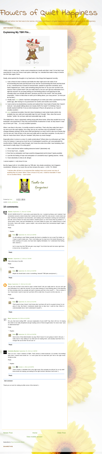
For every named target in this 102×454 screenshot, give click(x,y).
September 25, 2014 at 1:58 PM (28, 351)
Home (34, 433)
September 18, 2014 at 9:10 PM (20, 318)
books (9, 202)
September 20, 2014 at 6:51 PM (27, 301)
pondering (15, 202)
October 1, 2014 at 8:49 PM (26, 367)
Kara (14, 234)
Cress (17, 99)
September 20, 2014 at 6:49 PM (27, 234)
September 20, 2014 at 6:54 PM (27, 334)
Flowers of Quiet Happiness (49, 13)
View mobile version (34, 437)
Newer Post (8, 433)
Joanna (10, 211)
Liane (9, 112)
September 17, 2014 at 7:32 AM (22, 211)
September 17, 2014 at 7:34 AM (22, 258)
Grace (10, 284)
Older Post (61, 433)
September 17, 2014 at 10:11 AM (21, 284)
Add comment (8, 381)
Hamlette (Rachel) (13, 351)
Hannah (10, 258)
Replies (12, 231)
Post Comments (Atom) (17, 442)
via (34, 67)
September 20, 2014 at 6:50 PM (27, 271)
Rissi (9, 318)
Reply (9, 227)
